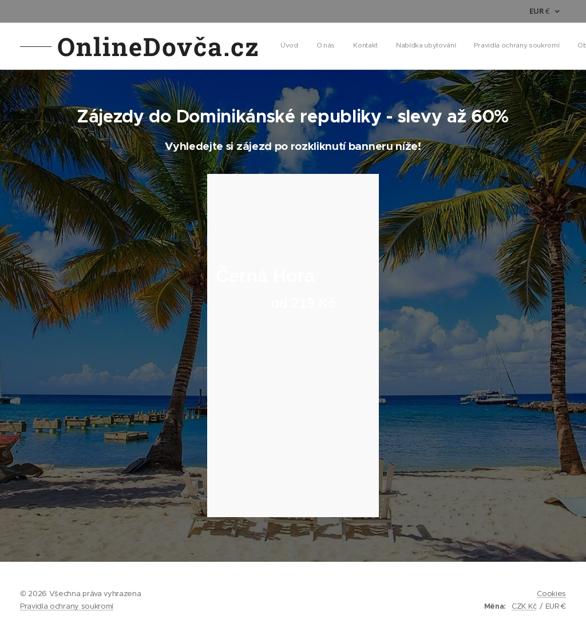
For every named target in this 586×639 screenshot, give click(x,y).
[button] (472, 46)
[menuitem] (328, 46)
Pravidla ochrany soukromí (66, 606)
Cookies (551, 593)
